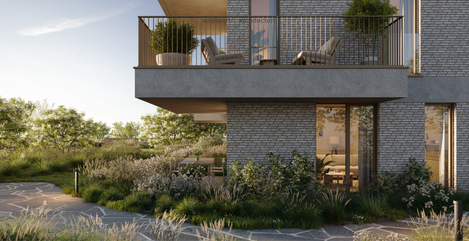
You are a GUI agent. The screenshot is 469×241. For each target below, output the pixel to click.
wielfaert (216, 19)
